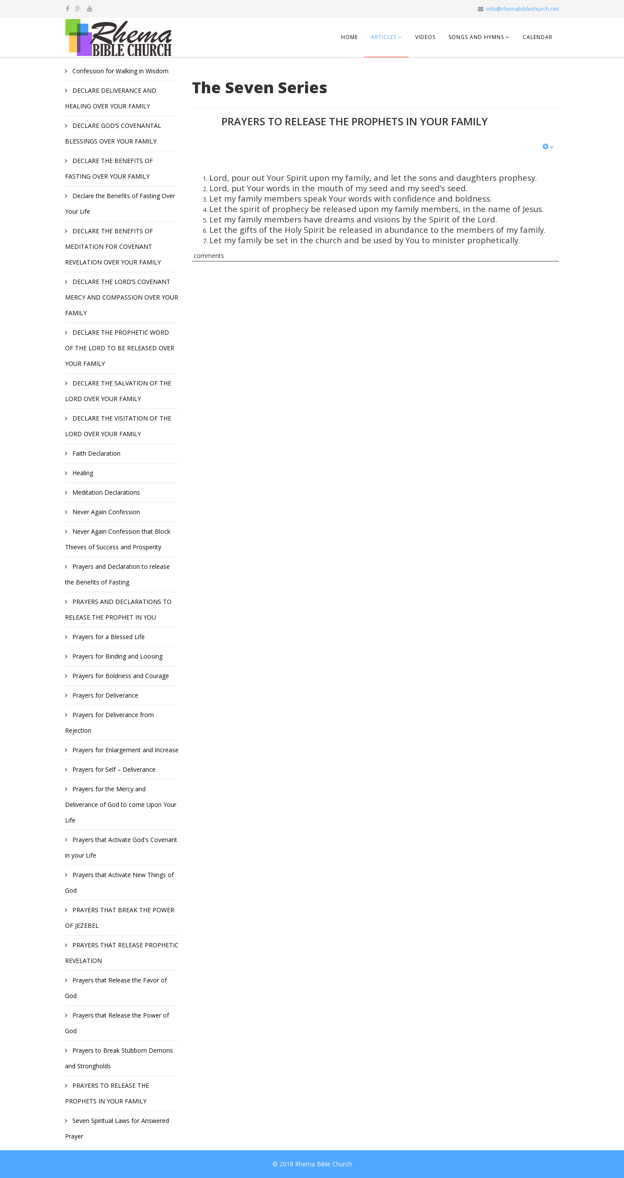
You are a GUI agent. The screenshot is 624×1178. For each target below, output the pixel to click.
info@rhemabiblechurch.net (522, 9)
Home (349, 37)
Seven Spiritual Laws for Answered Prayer (117, 1128)
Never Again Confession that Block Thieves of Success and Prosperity (117, 539)
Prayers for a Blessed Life (108, 637)
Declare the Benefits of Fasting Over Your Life (120, 203)
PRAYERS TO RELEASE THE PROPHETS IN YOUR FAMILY (107, 1093)
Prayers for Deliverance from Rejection (109, 722)
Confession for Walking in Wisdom (120, 71)
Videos (425, 37)
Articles (383, 37)
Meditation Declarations (105, 492)
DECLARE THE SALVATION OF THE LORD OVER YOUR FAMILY (118, 391)
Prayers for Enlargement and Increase (125, 750)
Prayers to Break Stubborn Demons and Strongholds (119, 1058)
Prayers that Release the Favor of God (116, 988)
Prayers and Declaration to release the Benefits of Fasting (117, 574)
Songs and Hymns (476, 37)
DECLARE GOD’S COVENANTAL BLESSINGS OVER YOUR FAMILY (113, 133)
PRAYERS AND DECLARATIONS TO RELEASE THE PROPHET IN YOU (118, 609)
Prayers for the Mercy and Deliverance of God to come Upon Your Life (120, 804)
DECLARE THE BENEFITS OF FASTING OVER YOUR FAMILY (109, 168)
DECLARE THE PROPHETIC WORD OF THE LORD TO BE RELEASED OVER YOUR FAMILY (119, 348)
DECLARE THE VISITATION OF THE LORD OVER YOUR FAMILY (118, 426)
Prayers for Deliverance (104, 695)
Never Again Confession (105, 512)
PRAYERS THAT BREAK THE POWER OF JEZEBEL (119, 918)
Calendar (537, 37)
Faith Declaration (95, 453)
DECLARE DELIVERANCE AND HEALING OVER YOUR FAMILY (110, 98)
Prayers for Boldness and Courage (120, 676)
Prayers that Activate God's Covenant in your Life (121, 847)
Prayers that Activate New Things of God (119, 882)
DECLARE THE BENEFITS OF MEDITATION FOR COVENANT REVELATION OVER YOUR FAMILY (113, 246)
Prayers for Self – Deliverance (113, 769)
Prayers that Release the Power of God (117, 1023)
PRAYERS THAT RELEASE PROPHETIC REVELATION (122, 953)
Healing (82, 473)
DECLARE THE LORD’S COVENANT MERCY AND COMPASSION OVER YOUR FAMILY (121, 297)
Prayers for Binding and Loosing (116, 656)
